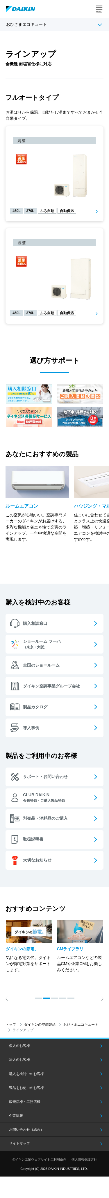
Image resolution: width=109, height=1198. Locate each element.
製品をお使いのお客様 (26, 1088)
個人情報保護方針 (84, 1159)
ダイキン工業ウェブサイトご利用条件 (39, 1159)
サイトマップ (19, 1143)
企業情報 (16, 1116)
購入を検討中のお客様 (26, 1074)
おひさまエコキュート (26, 24)
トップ (11, 1025)
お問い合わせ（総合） (26, 1130)
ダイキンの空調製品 (40, 1025)
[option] (29, 946)
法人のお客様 (19, 1060)
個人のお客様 (19, 1046)
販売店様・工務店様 (24, 1102)
